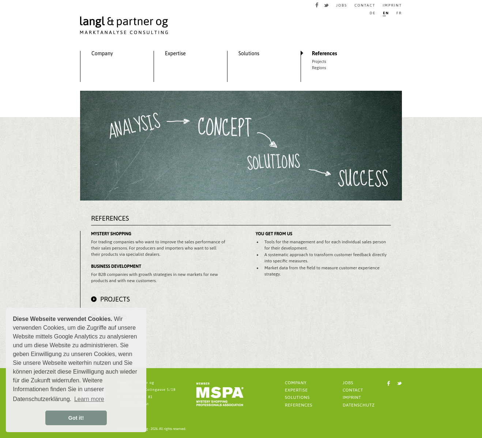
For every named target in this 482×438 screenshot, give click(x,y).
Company (102, 53)
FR (399, 13)
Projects (319, 62)
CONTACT (364, 5)
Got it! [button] (76, 418)
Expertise (175, 53)
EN (386, 13)
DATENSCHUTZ (359, 405)
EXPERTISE (296, 390)
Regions (319, 68)
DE (373, 13)
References (324, 53)
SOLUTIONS (297, 397)
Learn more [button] (89, 399)
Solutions (248, 53)
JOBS (341, 5)
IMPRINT (392, 5)
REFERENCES (298, 405)
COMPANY (295, 382)
